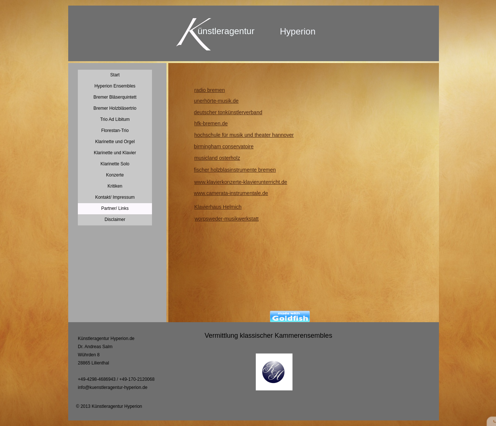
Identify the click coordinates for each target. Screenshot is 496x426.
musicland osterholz (217, 158)
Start (114, 74)
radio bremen (209, 90)
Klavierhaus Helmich (218, 207)
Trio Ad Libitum (115, 119)
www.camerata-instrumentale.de (231, 193)
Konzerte (115, 175)
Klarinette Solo (114, 163)
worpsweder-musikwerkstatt (227, 219)
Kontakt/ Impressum (115, 197)
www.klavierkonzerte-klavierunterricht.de (240, 182)
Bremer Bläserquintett (114, 97)
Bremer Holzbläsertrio (114, 108)
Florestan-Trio (115, 130)
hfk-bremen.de (211, 123)
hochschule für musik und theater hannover (244, 135)
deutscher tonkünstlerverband (228, 112)
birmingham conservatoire (224, 146)
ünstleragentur (226, 31)
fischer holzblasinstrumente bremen (235, 170)
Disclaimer (115, 219)
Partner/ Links (115, 208)
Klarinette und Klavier (115, 152)
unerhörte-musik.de (216, 101)
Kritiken (115, 186)
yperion (300, 31)
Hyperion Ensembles (115, 86)
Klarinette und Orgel (115, 141)
